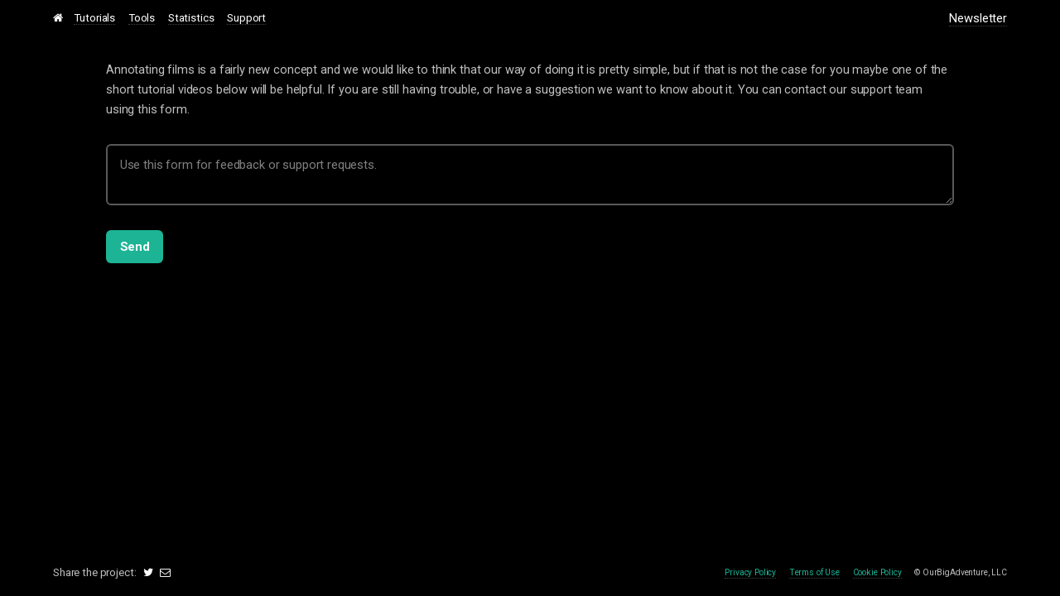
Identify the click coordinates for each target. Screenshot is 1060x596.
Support (246, 18)
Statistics (191, 18)
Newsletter (978, 18)
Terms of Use (814, 572)
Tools (141, 18)
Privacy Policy (750, 572)
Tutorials (94, 18)
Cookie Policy (877, 572)
